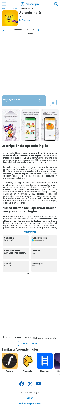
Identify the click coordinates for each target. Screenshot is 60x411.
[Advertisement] (30, 64)
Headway (44, 371)
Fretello (9, 371)
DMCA (30, 398)
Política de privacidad (30, 403)
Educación (13, 9)
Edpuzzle (27, 371)
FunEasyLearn (24, 20)
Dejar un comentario (30, 343)
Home (4, 9)
